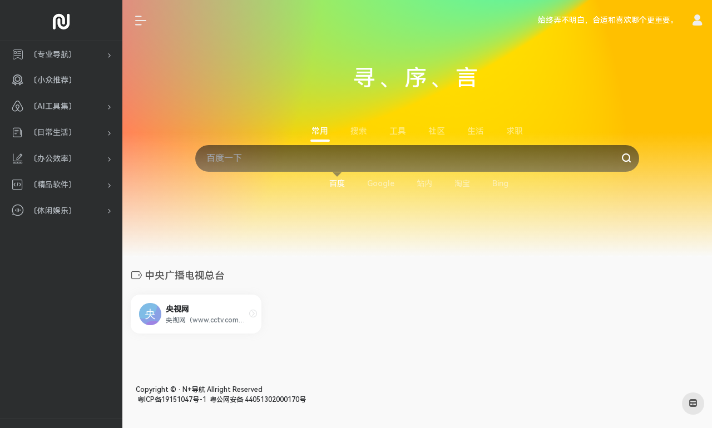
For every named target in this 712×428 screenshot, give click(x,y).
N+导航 (193, 390)
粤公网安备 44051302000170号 (257, 400)
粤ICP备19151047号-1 (171, 400)
